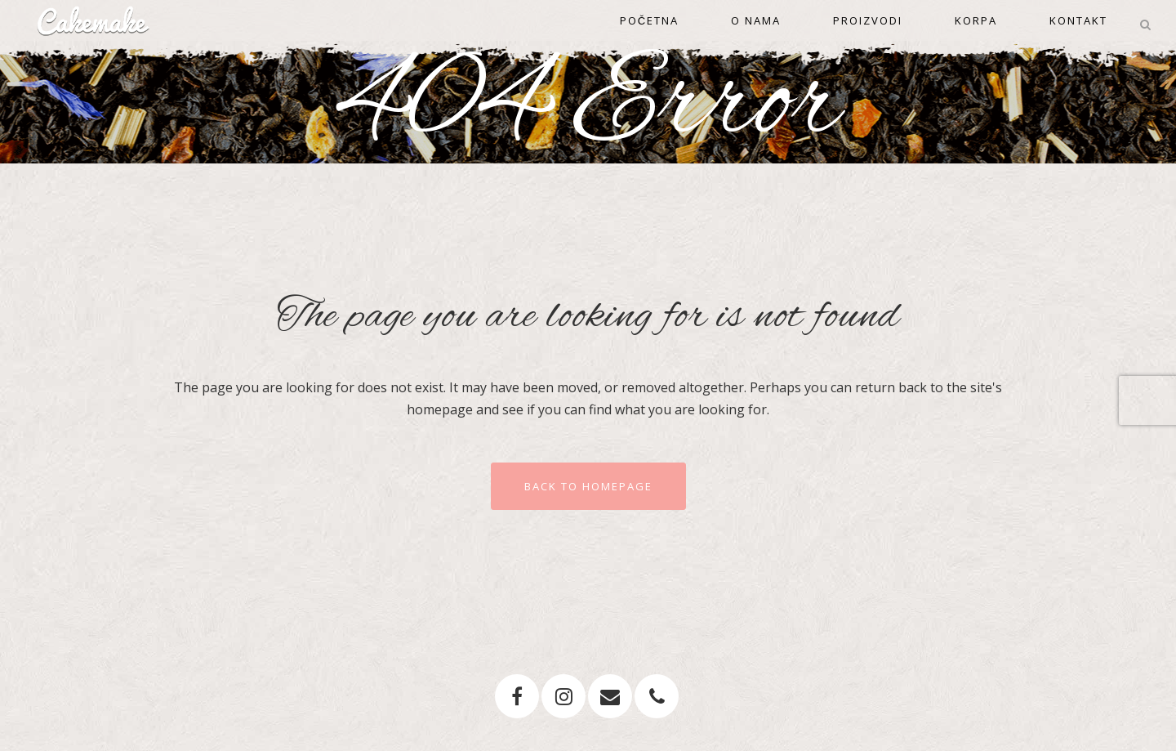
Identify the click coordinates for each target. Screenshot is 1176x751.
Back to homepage (588, 486)
